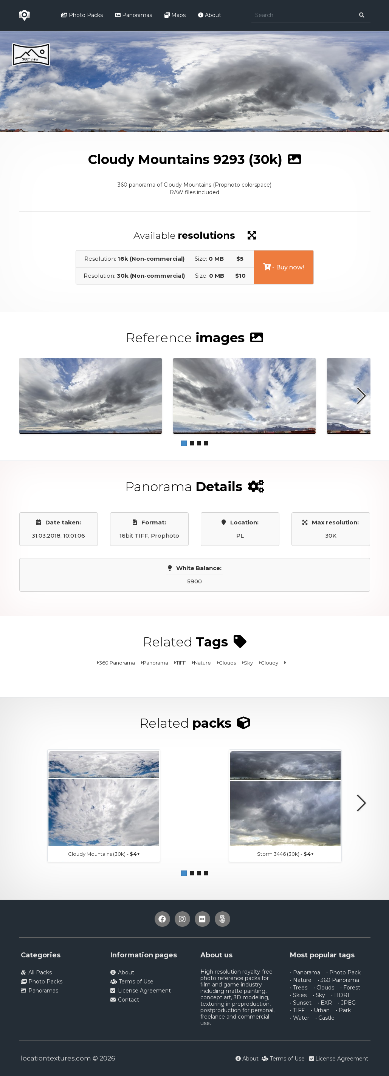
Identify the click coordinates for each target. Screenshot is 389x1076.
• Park (343, 1010)
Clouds (227, 663)
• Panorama (305, 972)
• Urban (320, 1010)
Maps (175, 15)
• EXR (325, 1002)
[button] (184, 443)
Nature (202, 663)
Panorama (155, 663)
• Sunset (301, 1002)
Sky (248, 663)
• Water (299, 1017)
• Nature (301, 980)
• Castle (325, 1017)
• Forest (350, 987)
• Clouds (323, 987)
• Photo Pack (343, 972)
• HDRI (340, 995)
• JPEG (347, 1002)
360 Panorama (117, 663)
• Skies (298, 995)
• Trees (298, 987)
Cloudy (269, 663)
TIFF (181, 663)
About (209, 15)
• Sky (319, 995)
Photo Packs (82, 15)
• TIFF (297, 1010)
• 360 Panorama (338, 980)
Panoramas (133, 15)
